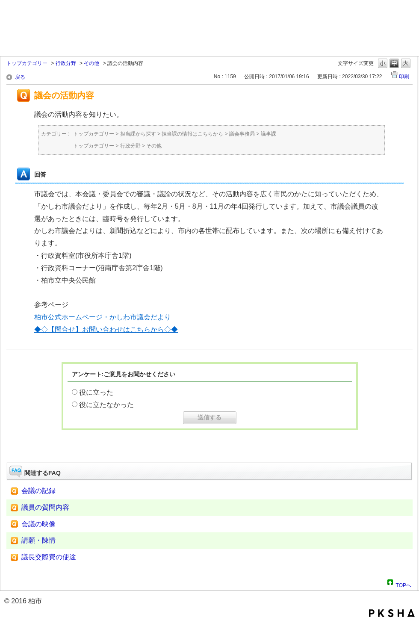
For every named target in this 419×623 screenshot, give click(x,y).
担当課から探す (138, 134)
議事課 (268, 134)
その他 (91, 63)
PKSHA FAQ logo (392, 613)
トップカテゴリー (26, 63)
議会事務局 (242, 134)
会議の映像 (38, 524)
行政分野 (66, 63)
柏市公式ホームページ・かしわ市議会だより (102, 317)
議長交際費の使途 (48, 557)
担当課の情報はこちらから (192, 134)
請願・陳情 (38, 540)
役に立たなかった (106, 404)
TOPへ (403, 584)
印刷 (404, 77)
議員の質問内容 (45, 507)
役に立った (96, 392)
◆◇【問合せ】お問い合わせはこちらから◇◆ (106, 329)
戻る (20, 77)
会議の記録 (38, 490)
